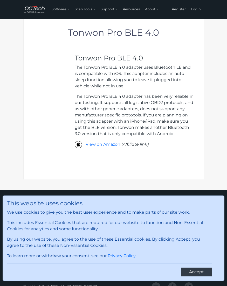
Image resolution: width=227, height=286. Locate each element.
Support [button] (108, 9)
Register (179, 9)
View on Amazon (103, 144)
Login (196, 9)
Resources (131, 9)
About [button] (150, 9)
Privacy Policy (121, 255)
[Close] (196, 272)
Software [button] (59, 9)
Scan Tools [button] (84, 9)
